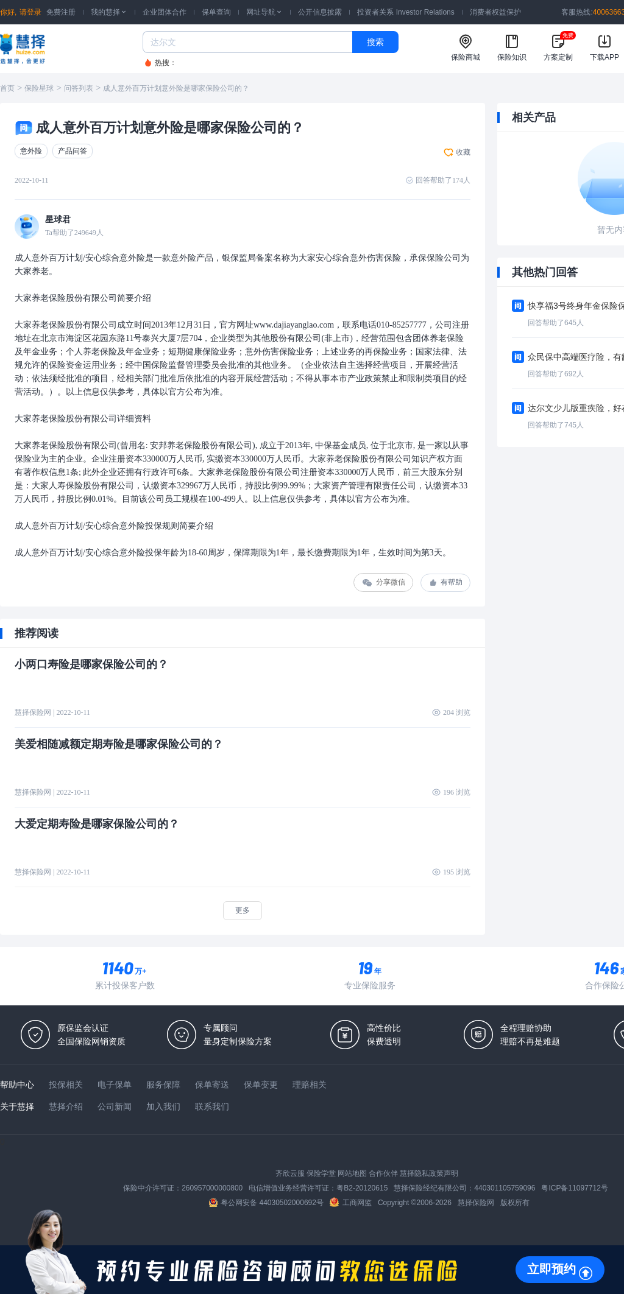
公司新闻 (115, 1106)
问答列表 (78, 88)
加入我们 (163, 1106)
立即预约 (551, 1269)
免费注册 (61, 12)
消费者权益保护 (495, 12)
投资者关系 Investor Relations (405, 12)
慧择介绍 (66, 1106)
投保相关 (66, 1084)
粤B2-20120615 (362, 1188)
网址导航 (264, 12)
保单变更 (261, 1084)
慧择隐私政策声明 (429, 1173)
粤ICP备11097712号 (574, 1188)
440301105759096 (504, 1188)
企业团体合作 (164, 12)
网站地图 (352, 1173)
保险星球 (39, 88)
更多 (242, 910)
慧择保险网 (476, 1202)
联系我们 (212, 1106)
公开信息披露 (320, 12)
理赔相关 (309, 1084)
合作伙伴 (383, 1173)
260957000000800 (212, 1188)
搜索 (375, 42)
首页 (7, 88)
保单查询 (216, 12)
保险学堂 (321, 1173)
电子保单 (115, 1084)
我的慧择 (109, 12)
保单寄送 (212, 1084)
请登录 (30, 12)
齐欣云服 (290, 1173)
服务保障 (163, 1084)
